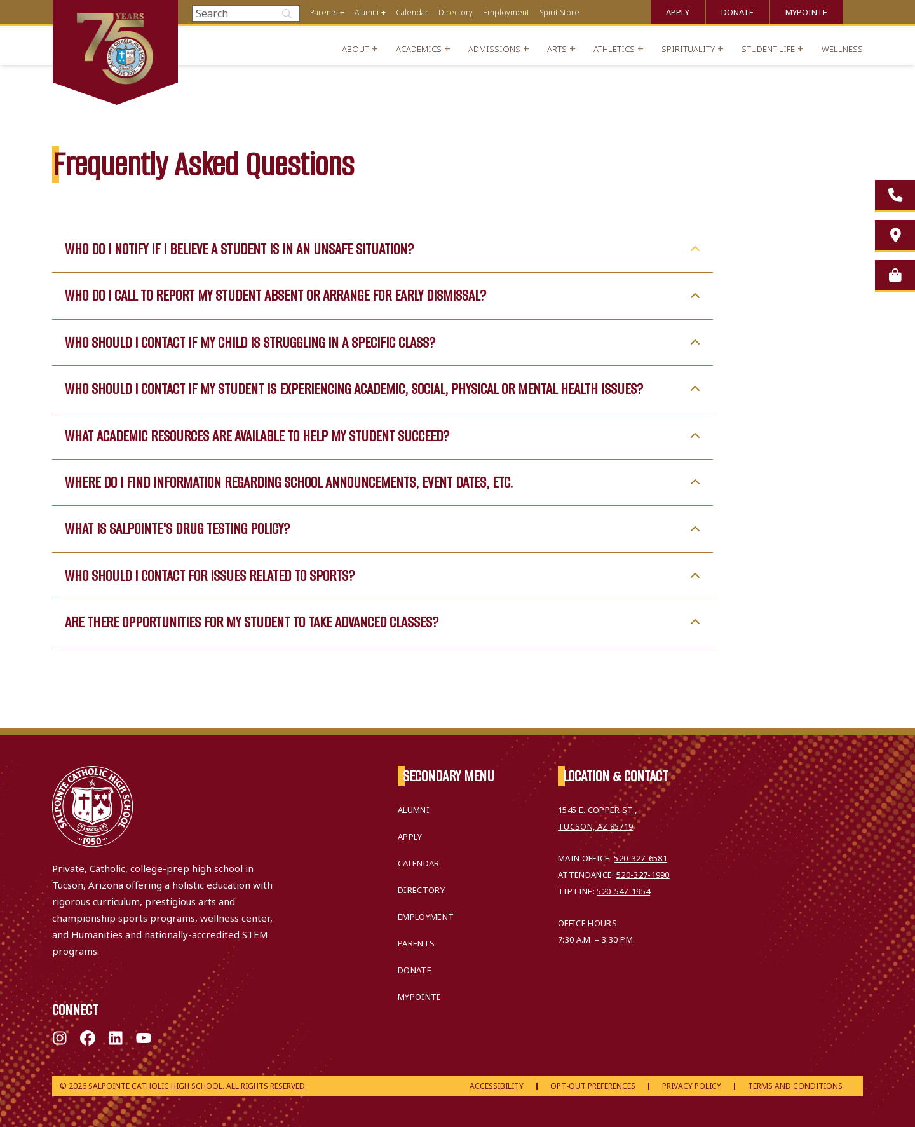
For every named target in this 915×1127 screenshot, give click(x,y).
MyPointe (806, 12)
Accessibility (497, 1086)
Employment (506, 12)
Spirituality (688, 49)
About (355, 49)
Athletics (614, 49)
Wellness (842, 49)
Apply (677, 12)
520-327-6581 (640, 858)
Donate (737, 12)
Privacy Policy (691, 1086)
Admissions (494, 49)
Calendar (412, 12)
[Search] (246, 13)
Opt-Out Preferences (592, 1086)
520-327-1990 (643, 874)
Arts (557, 49)
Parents (323, 12)
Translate (858, 10)
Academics (419, 49)
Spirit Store (559, 12)
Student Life (768, 49)
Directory (455, 12)
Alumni (367, 12)
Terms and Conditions (795, 1086)
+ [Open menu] (342, 12)
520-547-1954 (623, 891)
